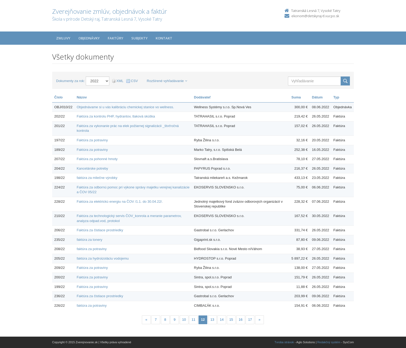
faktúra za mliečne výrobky (97, 178)
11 (193, 320)
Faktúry (115, 38)
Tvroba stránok (284, 342)
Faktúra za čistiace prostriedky (100, 230)
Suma (296, 97)
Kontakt (164, 38)
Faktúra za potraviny (92, 140)
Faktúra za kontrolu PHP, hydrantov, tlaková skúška (116, 116)
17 (250, 320)
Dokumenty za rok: (70, 81)
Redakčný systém (328, 342)
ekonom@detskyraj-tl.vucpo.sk (315, 15)
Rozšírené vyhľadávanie (167, 81)
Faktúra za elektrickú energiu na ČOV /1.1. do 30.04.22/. (120, 202)
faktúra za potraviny (92, 249)
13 (212, 320)
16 (240, 320)
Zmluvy (63, 38)
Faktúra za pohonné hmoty (97, 159)
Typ (336, 97)
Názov (82, 97)
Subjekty (139, 38)
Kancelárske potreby (92, 168)
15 (231, 320)
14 (222, 320)
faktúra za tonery (89, 240)
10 (184, 320)
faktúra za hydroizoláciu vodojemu (103, 258)
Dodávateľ (202, 97)
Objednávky (89, 38)
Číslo (58, 97)
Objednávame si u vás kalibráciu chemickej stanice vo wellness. (125, 107)
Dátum (317, 97)
